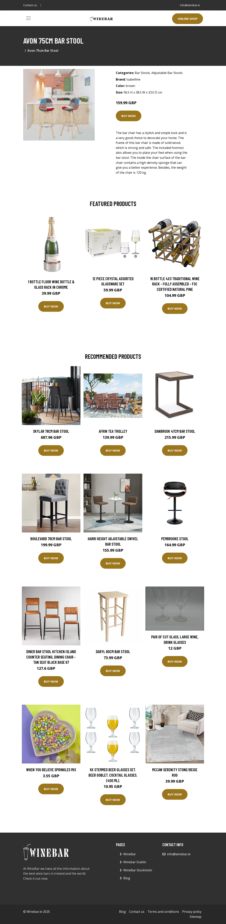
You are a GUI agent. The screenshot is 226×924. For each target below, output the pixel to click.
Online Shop (187, 19)
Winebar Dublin (134, 862)
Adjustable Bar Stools (167, 73)
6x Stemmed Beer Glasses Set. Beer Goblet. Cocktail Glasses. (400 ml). (113, 775)
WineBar (129, 854)
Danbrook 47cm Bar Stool (175, 431)
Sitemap (195, 917)
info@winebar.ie (190, 5)
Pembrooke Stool (174, 538)
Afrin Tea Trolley (113, 431)
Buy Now (128, 116)
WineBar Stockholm (137, 870)
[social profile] (41, 5)
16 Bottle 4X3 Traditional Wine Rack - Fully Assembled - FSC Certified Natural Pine (175, 284)
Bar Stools (142, 73)
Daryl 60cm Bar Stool (113, 651)
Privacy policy (191, 911)
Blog (126, 878)
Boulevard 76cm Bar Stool (51, 538)
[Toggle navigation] (28, 18)
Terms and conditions (163, 911)
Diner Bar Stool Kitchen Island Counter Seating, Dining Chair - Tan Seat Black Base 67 (51, 657)
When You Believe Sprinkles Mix (51, 769)
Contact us (136, 911)
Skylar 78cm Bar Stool (51, 431)
